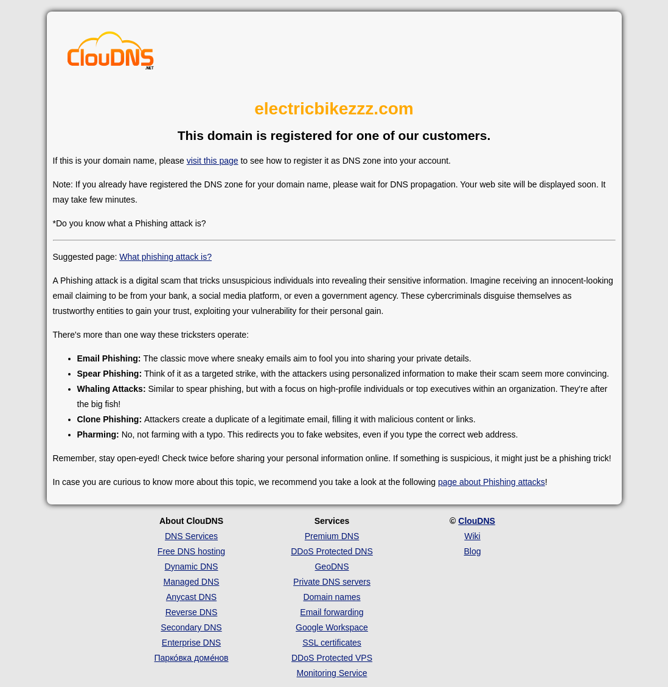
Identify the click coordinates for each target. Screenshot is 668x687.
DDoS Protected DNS (332, 551)
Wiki (472, 536)
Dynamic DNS (191, 566)
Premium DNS (332, 536)
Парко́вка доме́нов (192, 658)
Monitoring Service (332, 673)
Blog (472, 551)
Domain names (331, 597)
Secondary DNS (191, 627)
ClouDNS (476, 521)
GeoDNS (332, 566)
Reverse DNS (191, 612)
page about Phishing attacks (491, 482)
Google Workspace (332, 627)
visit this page (212, 161)
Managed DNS (192, 582)
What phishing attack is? (165, 257)
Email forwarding (331, 612)
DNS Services (191, 536)
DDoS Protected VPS (331, 658)
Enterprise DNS (191, 642)
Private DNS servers (332, 582)
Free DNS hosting (191, 551)
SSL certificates (331, 642)
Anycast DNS (191, 597)
